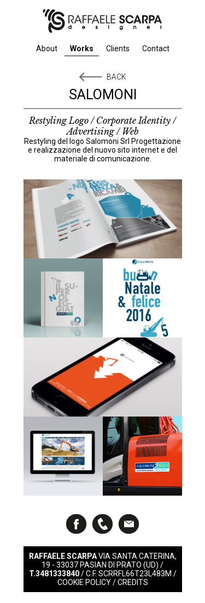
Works (81, 48)
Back (116, 77)
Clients (118, 48)
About (46, 48)
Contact (155, 48)
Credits (133, 582)
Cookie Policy (84, 582)
